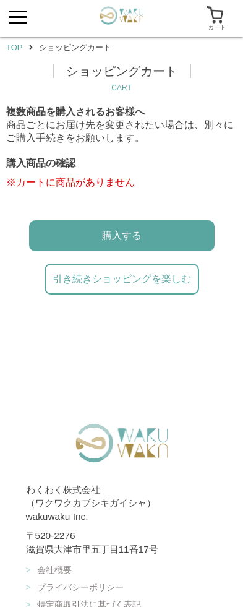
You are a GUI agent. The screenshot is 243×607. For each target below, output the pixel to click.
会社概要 (49, 570)
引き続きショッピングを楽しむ (122, 278)
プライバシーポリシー (75, 587)
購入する (122, 235)
